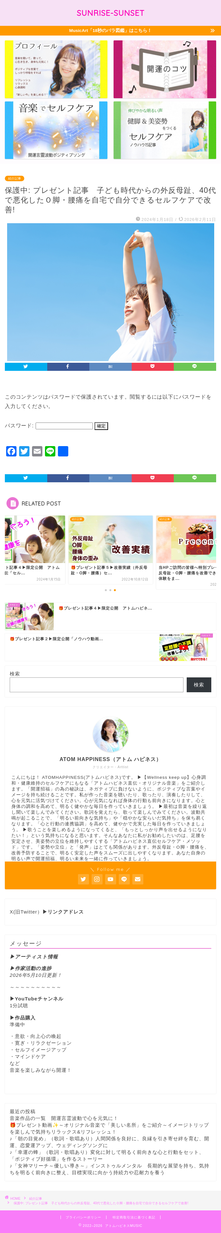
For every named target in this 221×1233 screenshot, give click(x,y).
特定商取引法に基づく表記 (134, 1217)
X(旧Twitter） (47, 911)
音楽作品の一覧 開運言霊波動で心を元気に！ (64, 1118)
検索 (15, 673)
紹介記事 (14, 178)
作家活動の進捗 (33, 968)
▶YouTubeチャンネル (36, 998)
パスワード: (49, 425)
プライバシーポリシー (83, 1217)
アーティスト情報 (36, 956)
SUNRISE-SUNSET (111, 13)
